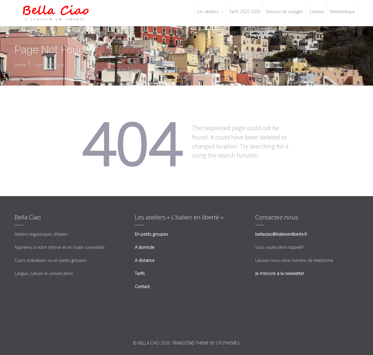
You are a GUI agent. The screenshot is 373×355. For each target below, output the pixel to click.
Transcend (183, 343)
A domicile (144, 247)
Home (20, 65)
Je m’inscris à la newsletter (279, 273)
